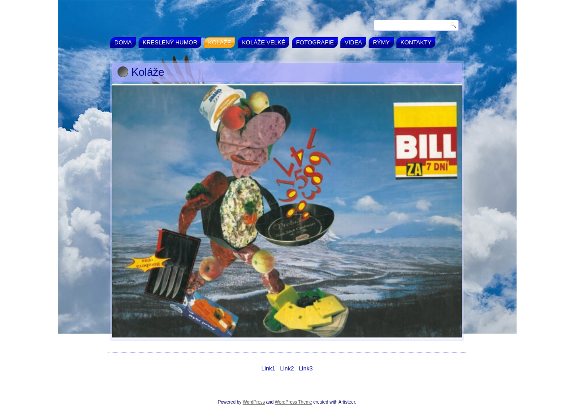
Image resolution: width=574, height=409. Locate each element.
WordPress (254, 402)
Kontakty (415, 42)
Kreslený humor (170, 42)
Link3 (306, 368)
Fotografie (315, 42)
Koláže (219, 42)
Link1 (268, 368)
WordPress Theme (293, 402)
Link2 (287, 368)
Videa (353, 42)
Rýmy (381, 42)
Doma (123, 42)
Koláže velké (263, 42)
